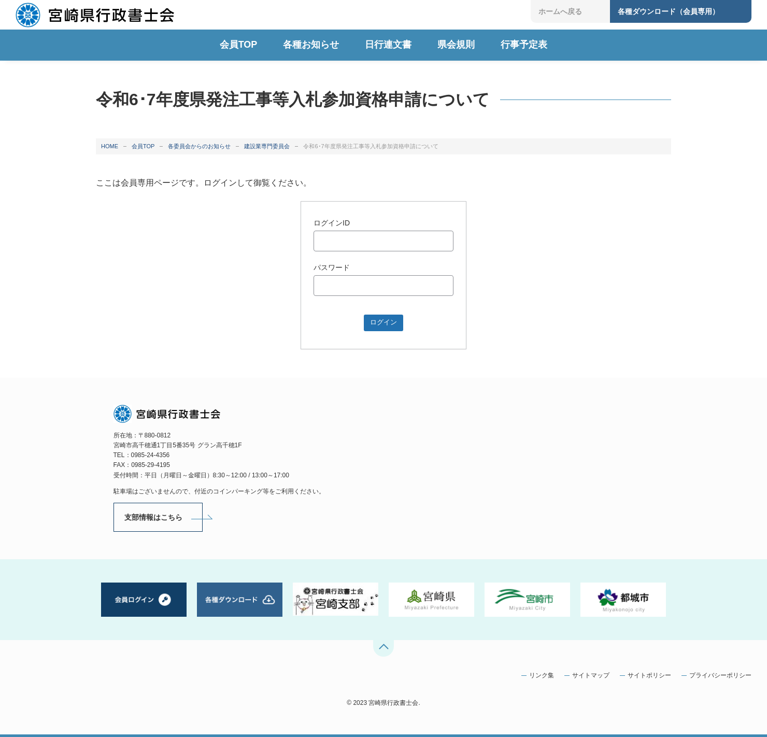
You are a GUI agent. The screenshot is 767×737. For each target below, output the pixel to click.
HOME (109, 146)
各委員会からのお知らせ (199, 146)
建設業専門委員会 (267, 146)
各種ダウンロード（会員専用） (668, 11)
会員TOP (143, 146)
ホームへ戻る (560, 11)
